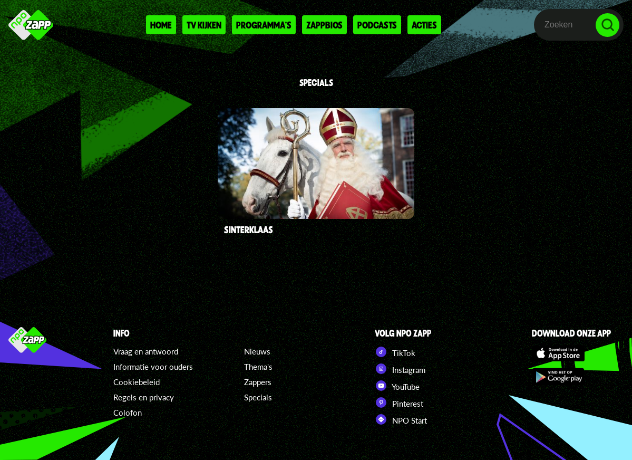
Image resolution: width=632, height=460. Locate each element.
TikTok (395, 352)
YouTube (397, 385)
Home (161, 24)
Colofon (127, 412)
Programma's (263, 24)
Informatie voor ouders (153, 366)
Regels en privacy (143, 397)
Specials (258, 397)
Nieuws (257, 351)
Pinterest (399, 402)
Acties (424, 24)
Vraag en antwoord (145, 351)
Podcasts (377, 24)
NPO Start (401, 419)
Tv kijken (204, 24)
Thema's (258, 366)
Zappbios (324, 24)
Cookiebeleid (136, 382)
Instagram (400, 368)
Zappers (257, 382)
